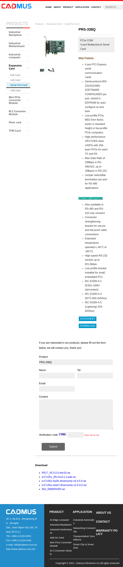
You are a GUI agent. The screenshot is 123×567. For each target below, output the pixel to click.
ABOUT (57, 7)
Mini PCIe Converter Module (15, 100)
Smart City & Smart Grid (83, 546)
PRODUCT (68, 7)
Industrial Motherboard (17, 44)
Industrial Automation (83, 521)
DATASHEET (87, 318)
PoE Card (15, 75)
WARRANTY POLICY (107, 532)
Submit (53, 446)
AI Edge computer (59, 519)
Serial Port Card (18, 85)
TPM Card (15, 130)
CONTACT (96, 7)
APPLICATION (82, 7)
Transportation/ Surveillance (84, 538)
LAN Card (15, 80)
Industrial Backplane (15, 33)
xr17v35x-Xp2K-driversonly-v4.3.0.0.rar (64, 480)
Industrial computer (14, 56)
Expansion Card (15, 67)
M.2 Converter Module (17, 112)
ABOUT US (103, 512)
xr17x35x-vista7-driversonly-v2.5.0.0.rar (64, 485)
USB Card (15, 90)
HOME (48, 7)
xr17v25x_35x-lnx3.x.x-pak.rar (59, 476)
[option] (42, 69)
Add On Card (57, 537)
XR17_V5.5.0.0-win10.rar (56, 472)
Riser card (15, 122)
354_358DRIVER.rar (53, 489)
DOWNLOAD (87, 325)
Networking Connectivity (84, 530)
